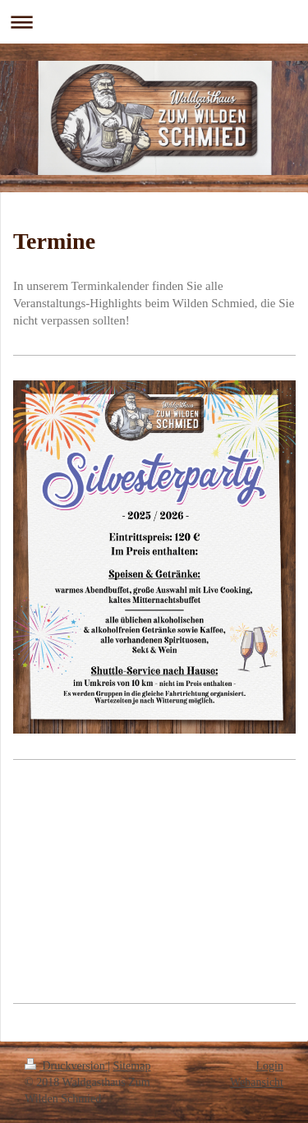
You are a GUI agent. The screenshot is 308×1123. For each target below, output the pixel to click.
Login (269, 1066)
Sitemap (132, 1066)
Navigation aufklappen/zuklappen (154, 21)
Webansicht (256, 1082)
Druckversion (66, 1066)
